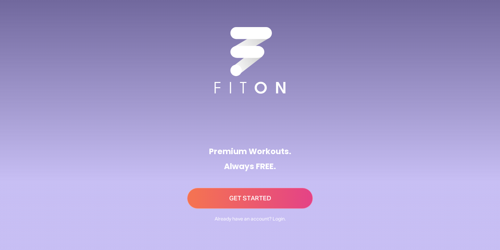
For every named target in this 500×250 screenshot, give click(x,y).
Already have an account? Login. (250, 219)
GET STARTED (250, 198)
